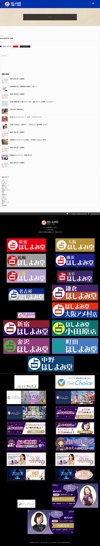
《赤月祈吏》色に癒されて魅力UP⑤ (79, 213)
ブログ (3, 180)
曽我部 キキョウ (6, 190)
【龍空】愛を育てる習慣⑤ (16, 163)
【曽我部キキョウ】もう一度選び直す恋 (20, 155)
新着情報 (4, 205)
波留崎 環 (4, 194)
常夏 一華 (4, 184)
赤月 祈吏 (4, 199)
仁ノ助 (3, 182)
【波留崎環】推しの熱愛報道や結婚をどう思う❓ (23, 86)
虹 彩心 (3, 197)
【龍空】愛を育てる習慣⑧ (16, 94)
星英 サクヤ (5, 188)
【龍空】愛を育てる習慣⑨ (16, 79)
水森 (3, 193)
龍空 (3, 203)
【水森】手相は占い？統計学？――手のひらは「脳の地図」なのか (28, 124)
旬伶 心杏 (4, 187)
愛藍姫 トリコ (5, 185)
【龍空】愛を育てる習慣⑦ (16, 132)
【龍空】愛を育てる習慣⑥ (16, 147)
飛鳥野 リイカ (5, 202)
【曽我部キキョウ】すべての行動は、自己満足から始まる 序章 (27, 140)
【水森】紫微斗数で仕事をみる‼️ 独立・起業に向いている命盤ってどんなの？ (31, 101)
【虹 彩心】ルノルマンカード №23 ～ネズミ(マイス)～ (25, 117)
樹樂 (3, 191)
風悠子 (3, 200)
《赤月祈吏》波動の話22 (16, 109)
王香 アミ (4, 196)
